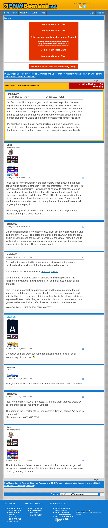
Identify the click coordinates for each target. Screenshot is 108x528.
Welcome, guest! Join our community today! (53, 66)
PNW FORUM (14, 513)
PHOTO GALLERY (13, 516)
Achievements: (11, 166)
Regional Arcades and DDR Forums (47, 74)
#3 (83, 257)
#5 (83, 379)
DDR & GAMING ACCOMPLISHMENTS (64, 514)
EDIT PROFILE (15, 519)
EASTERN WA (36, 511)
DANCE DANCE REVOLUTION (15, 509)
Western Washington (76, 74)
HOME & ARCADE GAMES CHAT (62, 509)
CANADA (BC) (36, 515)
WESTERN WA (36, 508)
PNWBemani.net (11, 74)
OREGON (34, 513)
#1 (83, 178)
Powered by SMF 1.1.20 (82, 512)
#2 (83, 227)
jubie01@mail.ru (49, 271)
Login (92, 13)
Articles (35, 13)
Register (100, 13)
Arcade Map (24, 13)
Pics (43, 13)
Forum (14, 13)
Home (6, 13)
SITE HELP (13, 521)
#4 (83, 349)
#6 (83, 397)
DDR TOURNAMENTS (64, 517)
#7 (83, 460)
